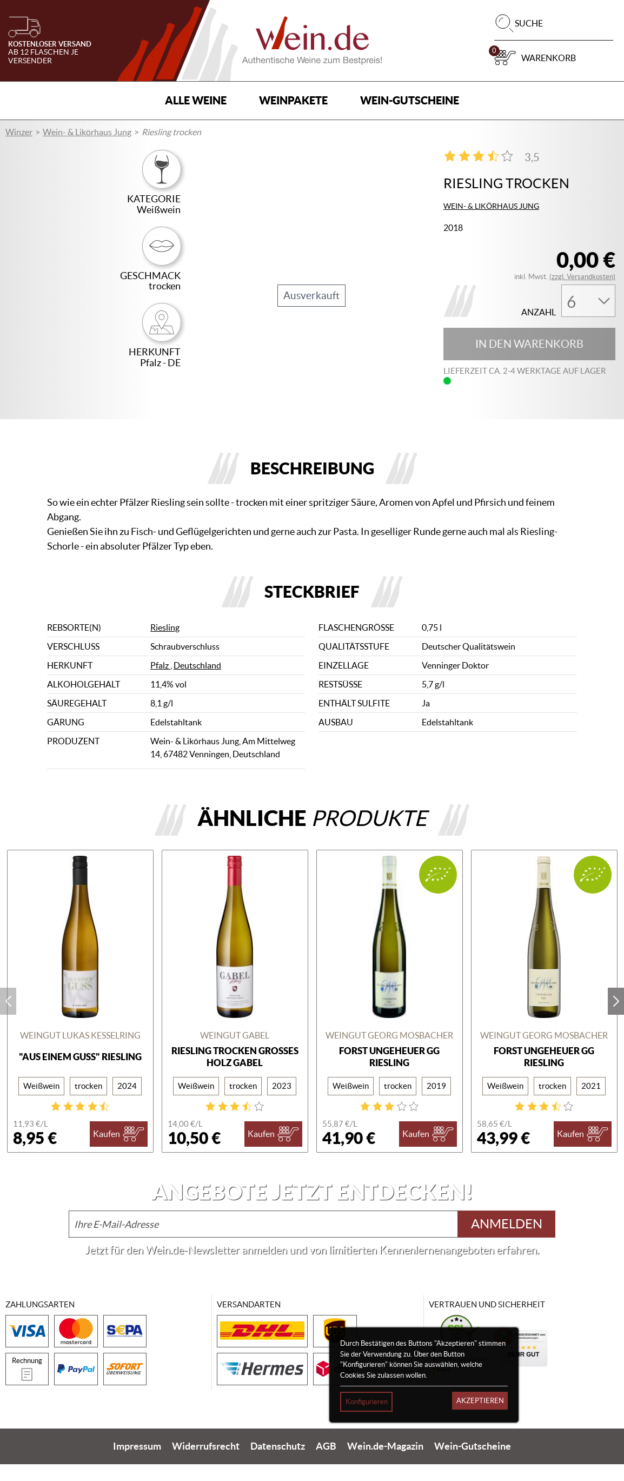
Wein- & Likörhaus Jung (87, 132)
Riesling (165, 644)
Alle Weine (196, 100)
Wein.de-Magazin (385, 1462)
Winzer (18, 132)
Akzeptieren (480, 1401)
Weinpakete (293, 100)
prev (8, 1017)
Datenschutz (277, 1462)
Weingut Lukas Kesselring (80, 1051)
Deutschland (197, 682)
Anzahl (538, 312)
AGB (326, 1462)
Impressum (137, 1462)
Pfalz (160, 682)
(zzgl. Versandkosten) (582, 277)
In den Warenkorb (529, 344)
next (616, 1017)
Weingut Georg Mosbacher (389, 1051)
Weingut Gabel (234, 1051)
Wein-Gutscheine (409, 100)
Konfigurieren (367, 1402)
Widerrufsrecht (206, 1462)
